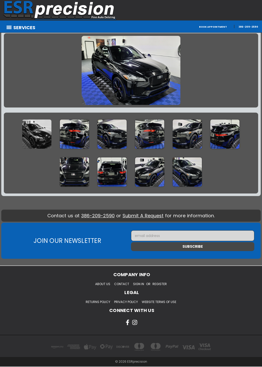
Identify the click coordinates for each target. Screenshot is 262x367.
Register (159, 284)
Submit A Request (143, 215)
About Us (102, 284)
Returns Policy (98, 302)
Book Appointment (213, 26)
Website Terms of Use (159, 302)
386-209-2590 (248, 26)
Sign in (138, 284)
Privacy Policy (126, 302)
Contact (121, 284)
